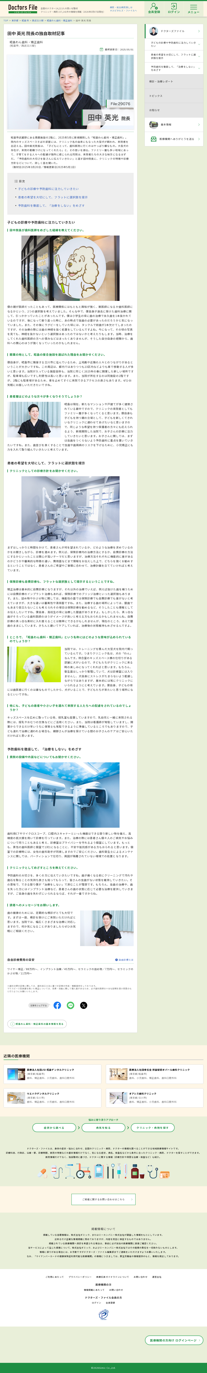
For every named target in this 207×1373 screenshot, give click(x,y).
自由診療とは (124, 959)
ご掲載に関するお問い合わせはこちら (103, 1199)
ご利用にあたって (55, 1276)
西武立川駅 (38, 20)
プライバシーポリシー (80, 1276)
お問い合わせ (141, 1276)
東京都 (15, 20)
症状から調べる (54, 1127)
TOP (6, 20)
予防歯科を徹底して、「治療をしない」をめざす (51, 205)
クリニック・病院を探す (153, 1127)
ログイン (96, 1302)
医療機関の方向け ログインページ (173, 1340)
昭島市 (25, 20)
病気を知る (103, 1127)
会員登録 (110, 1302)
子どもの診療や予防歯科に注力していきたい (48, 189)
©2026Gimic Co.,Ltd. (103, 1367)
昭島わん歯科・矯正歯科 (59, 20)
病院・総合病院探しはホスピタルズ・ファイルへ (123, 9)
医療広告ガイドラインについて (112, 1276)
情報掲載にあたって (94, 1289)
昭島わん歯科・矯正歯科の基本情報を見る (40, 1023)
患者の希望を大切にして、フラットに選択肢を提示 (53, 197)
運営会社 (156, 1276)
